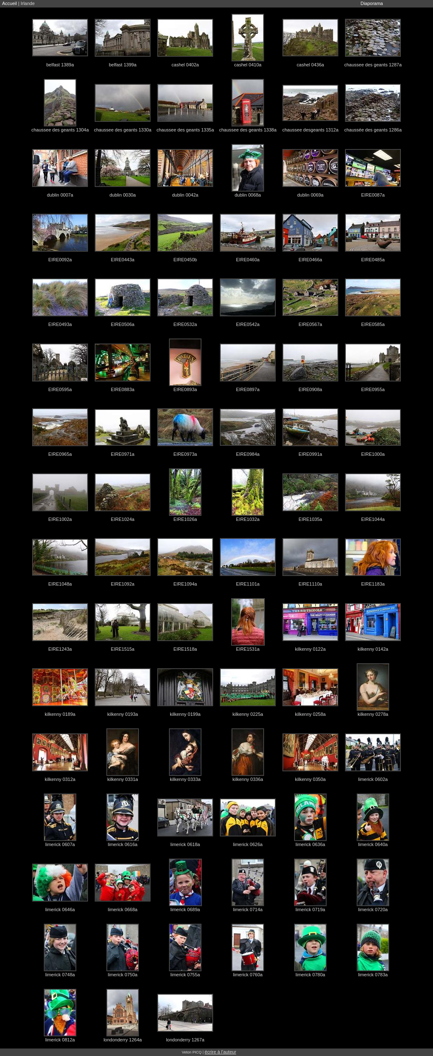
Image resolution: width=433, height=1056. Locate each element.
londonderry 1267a (185, 1039)
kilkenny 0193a (122, 714)
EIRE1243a (60, 649)
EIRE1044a (373, 519)
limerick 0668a (123, 909)
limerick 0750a (123, 974)
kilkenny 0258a (310, 714)
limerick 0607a (60, 844)
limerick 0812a (60, 1039)
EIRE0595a (60, 389)
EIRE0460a (247, 259)
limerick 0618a (185, 844)
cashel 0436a (310, 64)
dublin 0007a (60, 194)
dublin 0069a (310, 194)
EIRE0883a (122, 389)
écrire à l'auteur (220, 1051)
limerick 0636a (310, 844)
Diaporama (371, 3)
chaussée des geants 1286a (373, 129)
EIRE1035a (310, 519)
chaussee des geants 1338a (248, 129)
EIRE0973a (185, 454)
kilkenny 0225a (247, 714)
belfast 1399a (122, 64)
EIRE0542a (247, 324)
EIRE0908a (310, 389)
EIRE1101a (247, 583)
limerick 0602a (373, 779)
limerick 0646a (60, 909)
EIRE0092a (60, 259)
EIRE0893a (185, 389)
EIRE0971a (122, 454)
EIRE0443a (122, 259)
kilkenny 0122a (310, 649)
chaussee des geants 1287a (373, 64)
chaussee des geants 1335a (185, 129)
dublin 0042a (185, 194)
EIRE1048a (60, 583)
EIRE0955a (373, 389)
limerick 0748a (60, 974)
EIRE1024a (122, 519)
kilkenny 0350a (310, 779)
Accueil (9, 3)
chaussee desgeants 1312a (310, 129)
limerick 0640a (373, 844)
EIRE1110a (310, 583)
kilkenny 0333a (185, 779)
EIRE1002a (60, 519)
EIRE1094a (185, 583)
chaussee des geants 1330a (122, 129)
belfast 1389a (60, 64)
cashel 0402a (185, 64)
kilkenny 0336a (247, 779)
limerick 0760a (248, 974)
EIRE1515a (122, 649)
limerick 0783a (373, 974)
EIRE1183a (373, 583)
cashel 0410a (247, 64)
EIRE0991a (310, 454)
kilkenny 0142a (372, 649)
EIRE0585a (373, 324)
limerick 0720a (373, 909)
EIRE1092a (122, 583)
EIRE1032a (247, 519)
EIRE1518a (185, 649)
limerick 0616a (123, 844)
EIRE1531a (247, 649)
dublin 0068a (247, 194)
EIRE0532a (185, 324)
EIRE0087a (373, 194)
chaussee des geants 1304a (60, 129)
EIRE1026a (185, 519)
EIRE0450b (185, 259)
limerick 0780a (310, 974)
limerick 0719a (310, 909)
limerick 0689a (185, 909)
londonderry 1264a (122, 1039)
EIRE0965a (60, 454)
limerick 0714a (248, 909)
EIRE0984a (247, 454)
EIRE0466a (310, 259)
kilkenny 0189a (60, 714)
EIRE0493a (60, 324)
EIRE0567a (310, 324)
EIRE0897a (247, 389)
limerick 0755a (185, 974)
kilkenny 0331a (122, 779)
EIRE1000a (373, 454)
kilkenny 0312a (60, 779)
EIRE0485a (373, 259)
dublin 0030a (122, 194)
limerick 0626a (248, 844)
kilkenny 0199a (185, 714)
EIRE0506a (122, 324)
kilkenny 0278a (372, 714)
